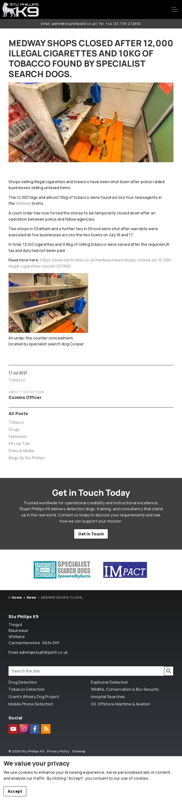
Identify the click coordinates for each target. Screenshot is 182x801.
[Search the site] (91, 671)
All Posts (18, 413)
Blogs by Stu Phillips (27, 457)
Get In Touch (91, 534)
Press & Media (21, 450)
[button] (168, 671)
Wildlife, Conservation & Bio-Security (125, 689)
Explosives (18, 436)
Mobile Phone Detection (31, 704)
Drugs (14, 429)
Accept (15, 791)
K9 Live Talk (19, 443)
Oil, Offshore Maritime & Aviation (120, 704)
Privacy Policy (58, 751)
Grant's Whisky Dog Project (34, 696)
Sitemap (79, 751)
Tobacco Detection (27, 689)
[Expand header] (175, 9)
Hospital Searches (108, 696)
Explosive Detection (109, 682)
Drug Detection (23, 682)
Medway (23, 203)
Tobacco (17, 380)
